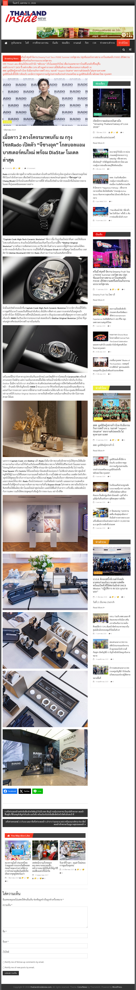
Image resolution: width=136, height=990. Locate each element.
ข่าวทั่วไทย (123, 42)
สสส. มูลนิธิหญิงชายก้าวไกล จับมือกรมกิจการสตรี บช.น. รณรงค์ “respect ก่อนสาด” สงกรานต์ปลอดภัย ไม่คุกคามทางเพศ (54, 70)
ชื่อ (5, 931)
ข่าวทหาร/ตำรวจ (107, 42)
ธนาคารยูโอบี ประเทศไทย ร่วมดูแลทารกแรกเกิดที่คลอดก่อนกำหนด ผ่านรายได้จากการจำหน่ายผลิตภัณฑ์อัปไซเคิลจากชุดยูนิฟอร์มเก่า (17, 868)
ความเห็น (7, 905)
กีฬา (87, 42)
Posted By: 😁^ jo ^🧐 (13, 168)
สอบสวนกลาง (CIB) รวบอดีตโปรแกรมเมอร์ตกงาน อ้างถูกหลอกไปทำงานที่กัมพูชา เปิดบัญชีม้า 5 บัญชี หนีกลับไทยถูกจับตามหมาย (111, 649)
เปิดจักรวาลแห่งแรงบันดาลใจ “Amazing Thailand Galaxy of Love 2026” (110, 124)
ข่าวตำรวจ (98, 573)
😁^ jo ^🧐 (25, 878)
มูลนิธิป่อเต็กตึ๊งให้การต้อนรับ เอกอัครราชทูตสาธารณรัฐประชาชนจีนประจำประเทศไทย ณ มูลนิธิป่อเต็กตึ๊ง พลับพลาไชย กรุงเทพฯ (57, 74)
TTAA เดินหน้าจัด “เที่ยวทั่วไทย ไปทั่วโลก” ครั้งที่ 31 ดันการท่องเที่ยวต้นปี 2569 (120, 213)
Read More (98, 142)
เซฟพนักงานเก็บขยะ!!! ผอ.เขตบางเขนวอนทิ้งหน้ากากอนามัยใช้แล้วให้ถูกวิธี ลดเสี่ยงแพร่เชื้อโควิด (45, 866)
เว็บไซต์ (6, 951)
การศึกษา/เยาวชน (40, 42)
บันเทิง (55, 42)
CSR (94, 42)
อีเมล (5, 941)
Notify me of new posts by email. (20, 967)
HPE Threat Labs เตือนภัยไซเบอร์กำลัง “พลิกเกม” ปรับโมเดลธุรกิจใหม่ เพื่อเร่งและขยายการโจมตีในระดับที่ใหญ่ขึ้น (51, 63)
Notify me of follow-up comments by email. (24, 961)
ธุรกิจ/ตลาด (16, 42)
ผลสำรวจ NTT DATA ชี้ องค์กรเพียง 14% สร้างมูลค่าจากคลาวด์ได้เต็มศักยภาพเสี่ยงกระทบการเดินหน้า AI (47, 67)
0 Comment (29, 168)
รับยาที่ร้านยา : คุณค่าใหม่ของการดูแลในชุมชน (72, 864)
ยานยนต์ (77, 42)
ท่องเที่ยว (66, 42)
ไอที (27, 42)
